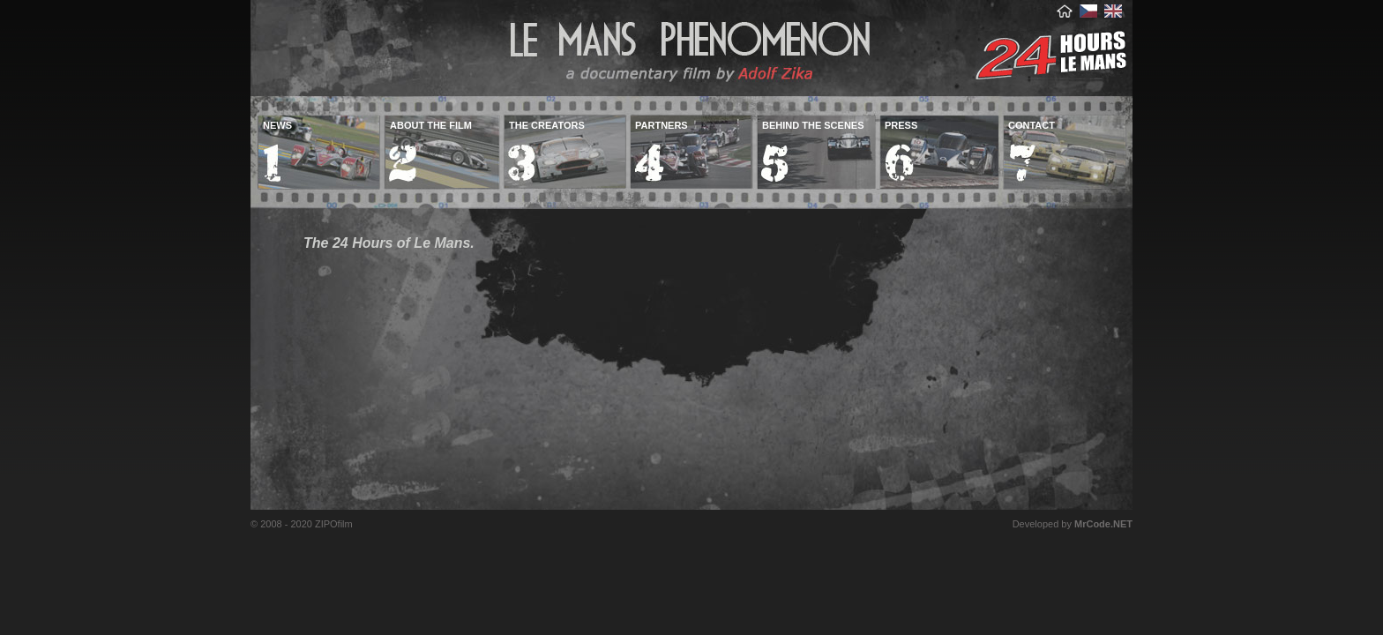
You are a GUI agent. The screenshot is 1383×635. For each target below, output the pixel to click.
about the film (431, 125)
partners (661, 125)
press (901, 125)
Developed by (1073, 524)
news (277, 125)
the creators (547, 125)
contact (1031, 125)
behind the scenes (813, 125)
